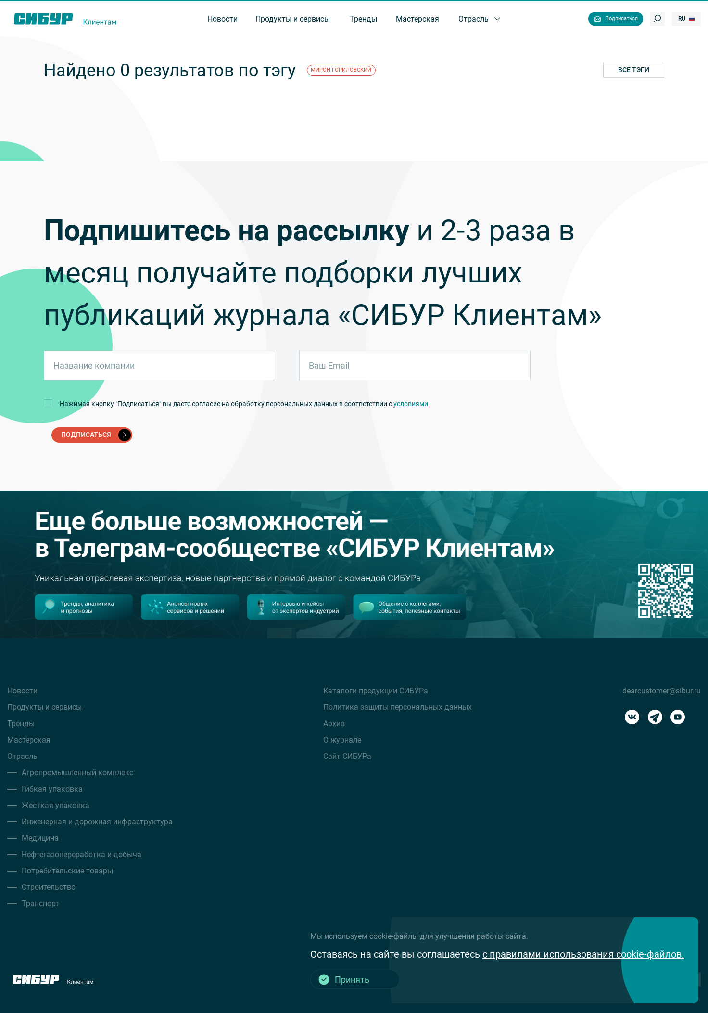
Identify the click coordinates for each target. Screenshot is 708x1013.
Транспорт (40, 903)
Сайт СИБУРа (347, 756)
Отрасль (22, 756)
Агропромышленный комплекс (77, 772)
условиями (410, 404)
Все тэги (633, 70)
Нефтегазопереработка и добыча (81, 854)
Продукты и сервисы (44, 707)
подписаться (96, 435)
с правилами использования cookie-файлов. (583, 954)
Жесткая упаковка (55, 805)
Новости (22, 690)
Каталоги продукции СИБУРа (375, 690)
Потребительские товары (67, 870)
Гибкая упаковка (52, 789)
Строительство (49, 887)
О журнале (342, 739)
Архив (334, 723)
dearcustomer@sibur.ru (661, 690)
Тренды (21, 723)
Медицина (40, 838)
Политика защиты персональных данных (397, 707)
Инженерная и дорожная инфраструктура (97, 821)
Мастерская (29, 739)
